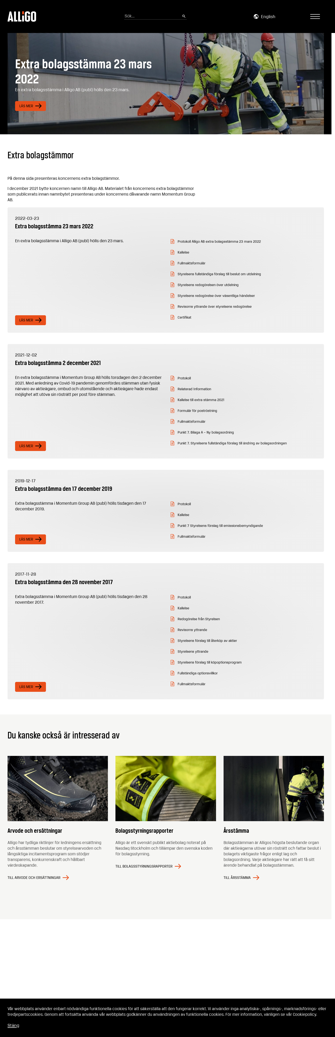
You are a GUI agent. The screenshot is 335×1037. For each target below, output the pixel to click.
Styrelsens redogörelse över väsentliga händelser (216, 296)
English (268, 17)
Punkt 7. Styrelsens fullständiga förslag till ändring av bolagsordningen (232, 443)
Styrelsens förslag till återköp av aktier (207, 641)
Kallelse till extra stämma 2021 (201, 400)
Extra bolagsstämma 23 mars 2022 (54, 226)
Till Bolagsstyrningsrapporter (143, 866)
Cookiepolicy (304, 1015)
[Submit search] (184, 16)
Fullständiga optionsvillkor (198, 673)
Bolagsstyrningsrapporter (144, 830)
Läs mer (26, 106)
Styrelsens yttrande (193, 651)
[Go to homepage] (22, 16)
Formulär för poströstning (197, 411)
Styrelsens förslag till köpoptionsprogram (210, 662)
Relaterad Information (194, 389)
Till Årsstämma (237, 878)
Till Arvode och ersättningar (34, 878)
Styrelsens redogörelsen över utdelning (208, 285)
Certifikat (184, 317)
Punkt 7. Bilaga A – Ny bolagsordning (206, 432)
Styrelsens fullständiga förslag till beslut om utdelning (219, 274)
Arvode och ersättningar (35, 830)
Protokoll (184, 378)
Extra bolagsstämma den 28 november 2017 (64, 582)
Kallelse (183, 252)
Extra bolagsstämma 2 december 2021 (58, 362)
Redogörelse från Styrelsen (199, 619)
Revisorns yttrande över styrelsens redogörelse (215, 306)
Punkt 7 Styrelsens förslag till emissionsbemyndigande (220, 526)
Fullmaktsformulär (191, 263)
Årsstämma (236, 830)
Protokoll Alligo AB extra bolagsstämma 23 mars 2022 (219, 241)
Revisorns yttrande (192, 630)
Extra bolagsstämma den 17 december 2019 (63, 488)
